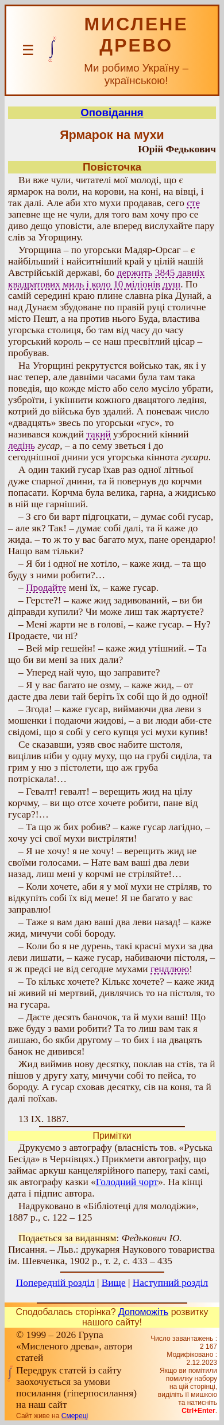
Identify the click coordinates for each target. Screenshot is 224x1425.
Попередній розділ (55, 1282)
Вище (114, 1282)
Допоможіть (143, 1312)
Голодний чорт (127, 1182)
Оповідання (111, 112)
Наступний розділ (170, 1282)
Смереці (74, 1416)
